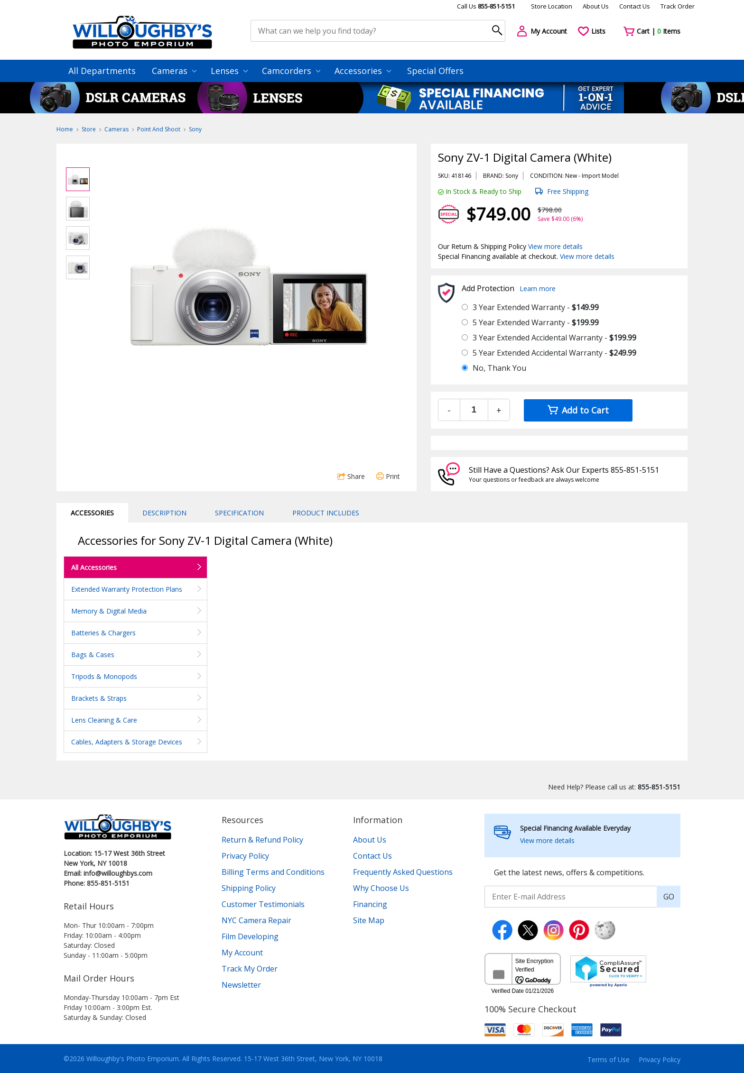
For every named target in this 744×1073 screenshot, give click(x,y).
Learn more (538, 288)
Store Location (551, 6)
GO (668, 896)
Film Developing (250, 936)
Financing (370, 904)
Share (351, 476)
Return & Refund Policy (262, 840)
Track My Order (250, 968)
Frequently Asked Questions (403, 872)
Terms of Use (608, 1059)
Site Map (368, 920)
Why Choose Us (381, 888)
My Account (242, 952)
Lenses (229, 70)
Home (64, 129)
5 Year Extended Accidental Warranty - (554, 353)
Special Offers (435, 70)
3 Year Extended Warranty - (536, 307)
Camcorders (291, 70)
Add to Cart (578, 410)
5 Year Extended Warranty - (536, 322)
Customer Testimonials (263, 904)
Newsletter (241, 985)
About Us (596, 6)
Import (591, 176)
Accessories (363, 70)
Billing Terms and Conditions (273, 872)
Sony (195, 129)
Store (89, 129)
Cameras (174, 70)
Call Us (486, 6)
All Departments (102, 70)
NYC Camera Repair (256, 920)
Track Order (677, 6)
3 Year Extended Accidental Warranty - (554, 337)
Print (388, 476)
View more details (555, 246)
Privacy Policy (245, 856)
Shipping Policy (249, 888)
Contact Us (634, 6)
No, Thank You (499, 368)
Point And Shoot (158, 129)
